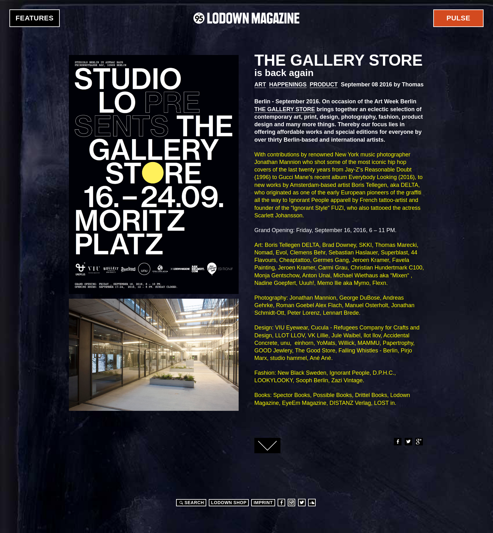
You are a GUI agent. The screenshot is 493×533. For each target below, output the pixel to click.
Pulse (458, 18)
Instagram (291, 502)
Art (260, 84)
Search (191, 502)
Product (324, 84)
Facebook (397, 441)
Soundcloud (312, 502)
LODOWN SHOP (228, 502)
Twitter (408, 441)
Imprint (263, 502)
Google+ (418, 441)
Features (35, 18)
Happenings (288, 84)
